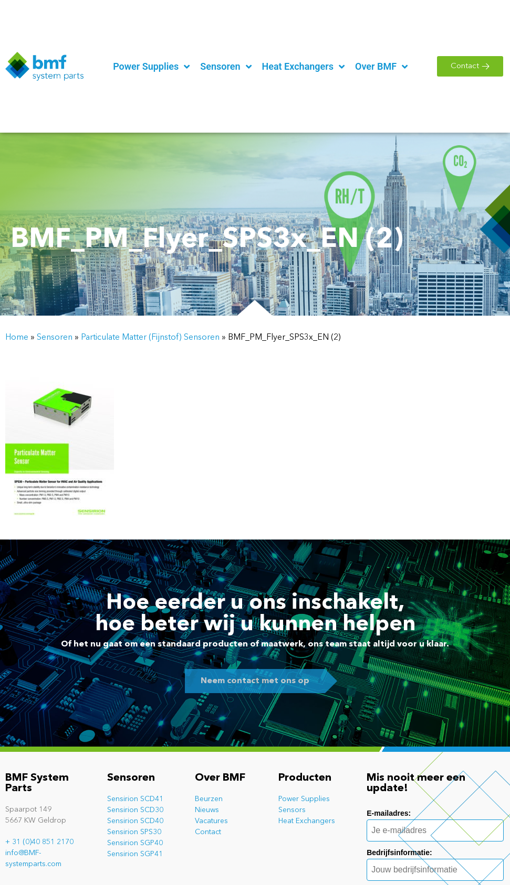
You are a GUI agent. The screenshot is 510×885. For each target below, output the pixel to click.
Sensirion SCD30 (135, 810)
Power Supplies (304, 799)
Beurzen (209, 799)
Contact (208, 832)
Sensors (292, 810)
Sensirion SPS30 (134, 832)
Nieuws (207, 810)
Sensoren (54, 337)
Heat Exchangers (306, 821)
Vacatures (211, 821)
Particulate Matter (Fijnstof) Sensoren (150, 337)
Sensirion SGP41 (135, 854)
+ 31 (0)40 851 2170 (39, 842)
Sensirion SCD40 (135, 821)
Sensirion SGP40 (135, 843)
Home (16, 337)
